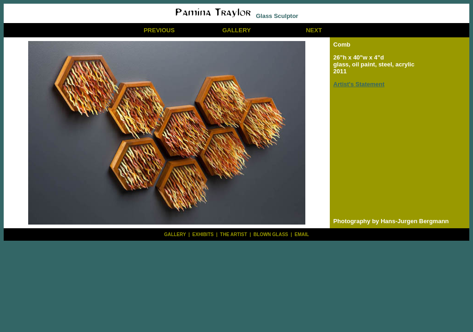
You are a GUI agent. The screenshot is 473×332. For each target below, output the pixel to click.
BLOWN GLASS (271, 234)
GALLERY (236, 30)
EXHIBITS (202, 234)
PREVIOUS (159, 30)
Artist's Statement (359, 84)
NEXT (314, 30)
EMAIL (302, 234)
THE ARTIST (233, 234)
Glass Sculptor (236, 15)
